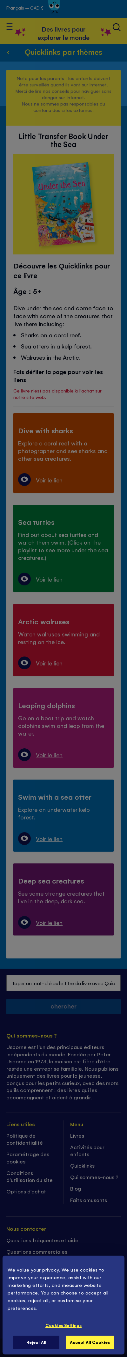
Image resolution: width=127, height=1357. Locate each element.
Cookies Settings (63, 1325)
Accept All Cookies (90, 1342)
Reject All (36, 1342)
